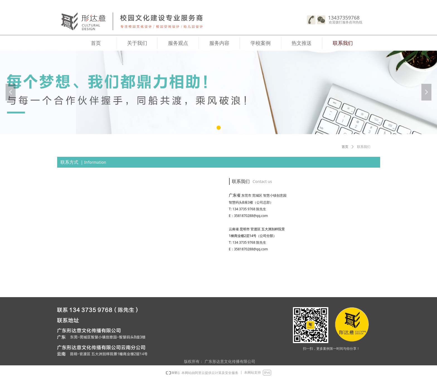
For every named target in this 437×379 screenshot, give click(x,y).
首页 (345, 147)
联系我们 (363, 147)
